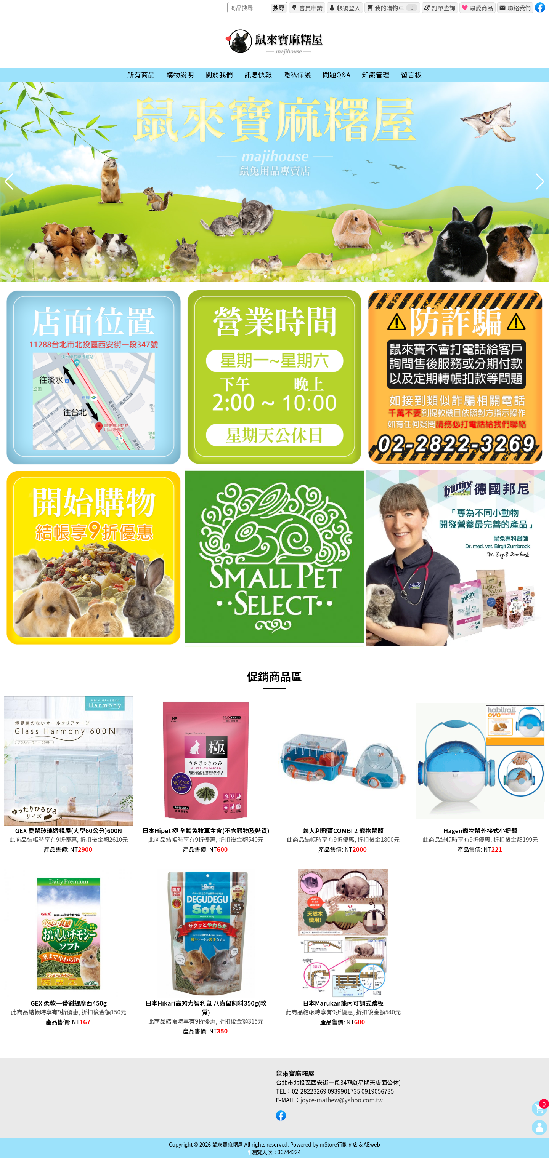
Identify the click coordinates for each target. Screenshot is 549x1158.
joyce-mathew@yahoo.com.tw (341, 1100)
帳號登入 (348, 7)
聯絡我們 (519, 7)
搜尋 (278, 8)
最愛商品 (481, 7)
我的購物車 (396, 7)
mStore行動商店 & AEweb (349, 1144)
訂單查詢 (443, 7)
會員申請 (311, 7)
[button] (265, 276)
